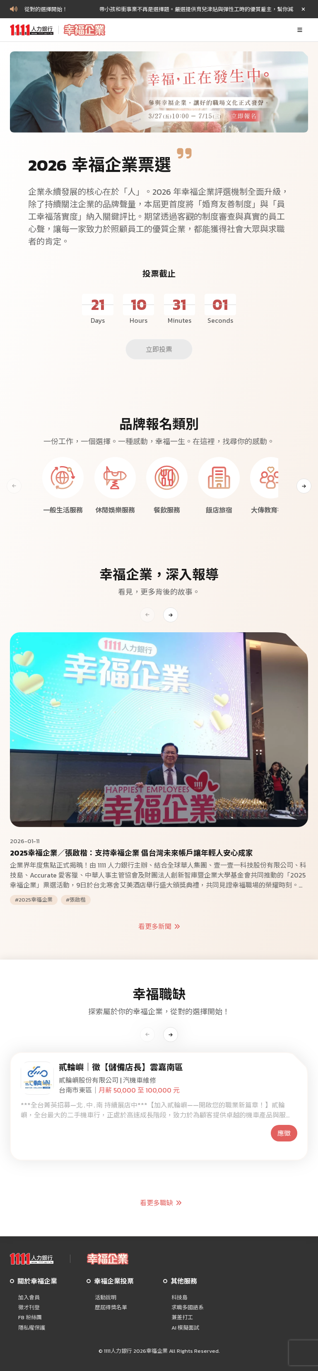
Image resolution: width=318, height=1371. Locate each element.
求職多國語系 (187, 1307)
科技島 (179, 1297)
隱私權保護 (31, 1328)
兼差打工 (182, 1317)
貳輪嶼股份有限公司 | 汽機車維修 (107, 1080)
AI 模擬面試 (185, 1328)
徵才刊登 (29, 1307)
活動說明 (105, 1297)
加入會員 (29, 1297)
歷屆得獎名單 (111, 1307)
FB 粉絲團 (30, 1317)
